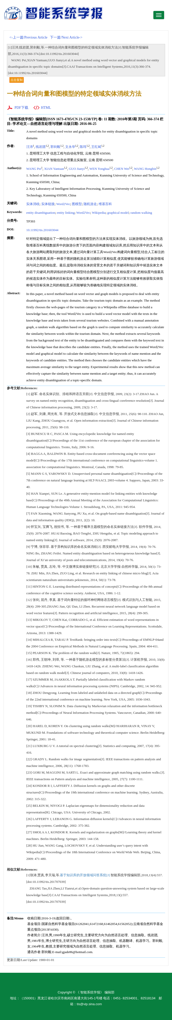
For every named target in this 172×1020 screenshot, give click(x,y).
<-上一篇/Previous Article (28, 37)
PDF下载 (21, 108)
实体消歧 (32, 204)
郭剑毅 (55, 147)
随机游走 (90, 204)
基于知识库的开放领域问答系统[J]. (85, 875)
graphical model (118, 213)
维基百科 (105, 204)
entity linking (66, 213)
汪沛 (29, 147)
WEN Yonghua (99, 169)
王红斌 (96, 147)
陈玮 (83, 147)
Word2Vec (63, 204)
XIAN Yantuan (54, 169)
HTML (46, 108)
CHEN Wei (121, 169)
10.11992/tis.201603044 (42, 230)
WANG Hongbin (145, 169)
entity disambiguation (40, 213)
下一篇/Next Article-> (66, 37)
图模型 (77, 204)
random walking (141, 213)
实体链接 (48, 204)
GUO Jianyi (77, 169)
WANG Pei (33, 169)
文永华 (70, 147)
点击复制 (16, 80)
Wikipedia (98, 213)
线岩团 (41, 147)
